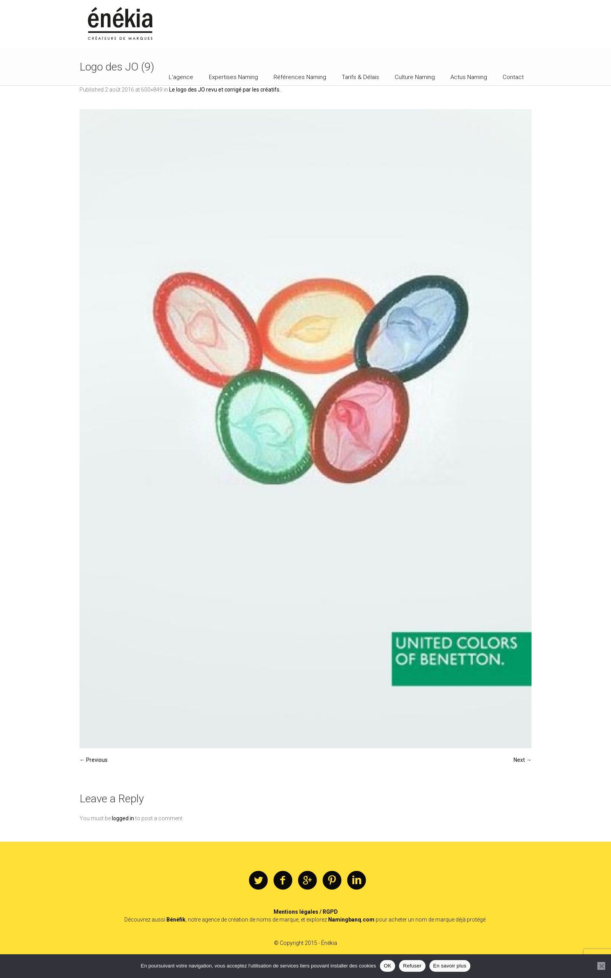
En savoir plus (449, 966)
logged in (123, 818)
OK (387, 966)
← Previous (93, 760)
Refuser (412, 966)
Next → (523, 760)
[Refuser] (601, 966)
